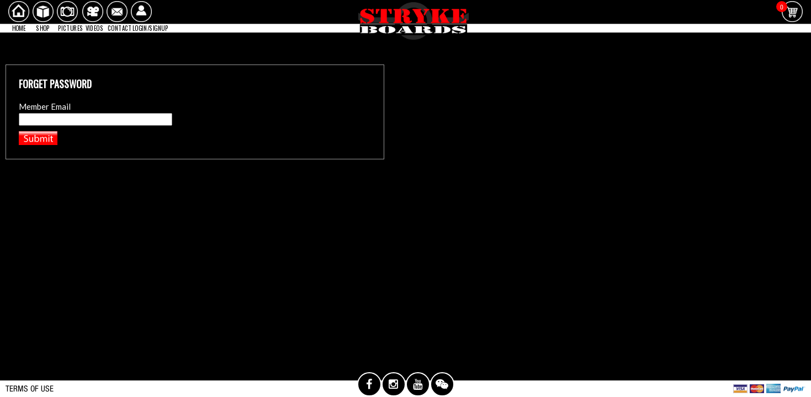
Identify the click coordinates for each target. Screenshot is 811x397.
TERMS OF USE (30, 388)
